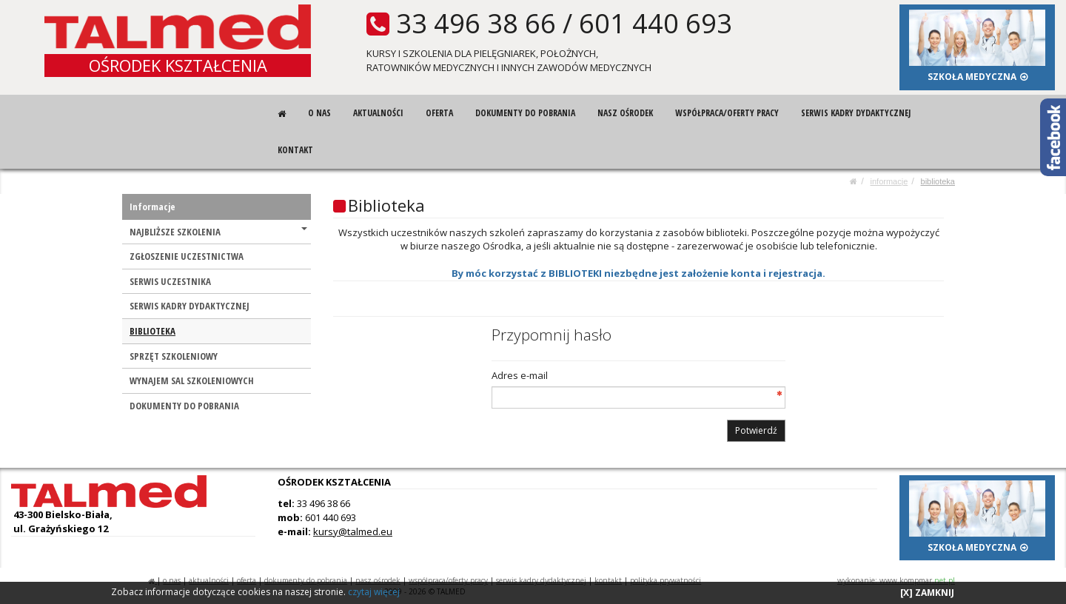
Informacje (889, 181)
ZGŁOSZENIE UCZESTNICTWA (187, 256)
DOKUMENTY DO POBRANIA (525, 113)
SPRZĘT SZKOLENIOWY (174, 356)
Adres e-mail (520, 375)
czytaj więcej (374, 591)
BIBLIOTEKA (938, 181)
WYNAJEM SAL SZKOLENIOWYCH (192, 380)
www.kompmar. (917, 580)
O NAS (319, 113)
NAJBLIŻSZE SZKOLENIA (218, 231)
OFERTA (439, 113)
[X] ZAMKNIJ (927, 592)
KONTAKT (295, 150)
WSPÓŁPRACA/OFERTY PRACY (727, 113)
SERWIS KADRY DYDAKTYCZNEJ (856, 113)
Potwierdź (756, 430)
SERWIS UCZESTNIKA (170, 281)
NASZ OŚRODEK (625, 113)
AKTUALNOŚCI (378, 113)
